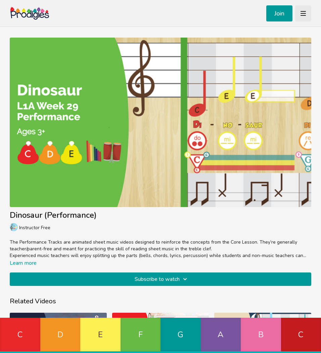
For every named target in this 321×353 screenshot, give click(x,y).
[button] (20, 335)
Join (279, 13)
